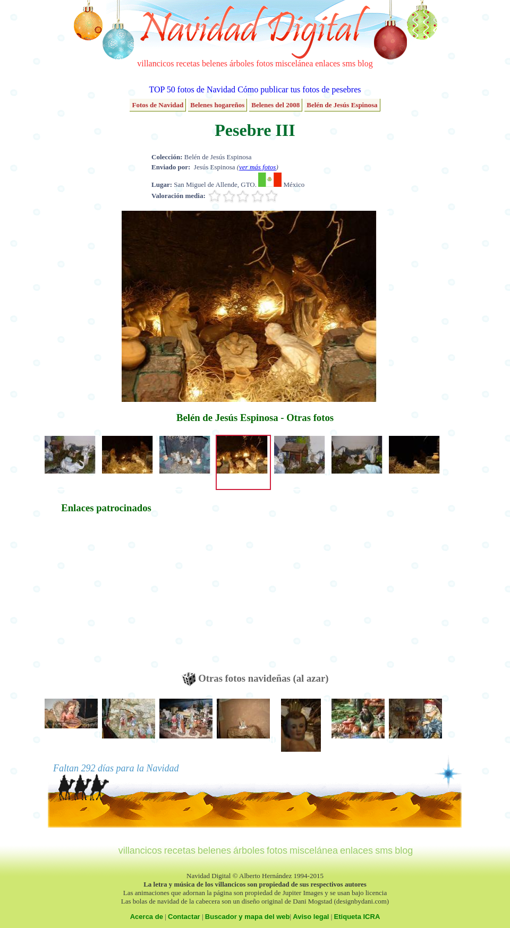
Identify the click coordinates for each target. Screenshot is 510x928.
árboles (242, 63)
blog (365, 63)
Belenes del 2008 (275, 105)
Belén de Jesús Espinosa (342, 105)
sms (348, 63)
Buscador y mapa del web (247, 917)
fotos (264, 63)
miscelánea (294, 63)
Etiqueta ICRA (357, 917)
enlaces (327, 63)
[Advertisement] (106, 597)
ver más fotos (257, 167)
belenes (214, 63)
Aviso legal (311, 917)
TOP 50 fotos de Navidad (192, 89)
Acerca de (146, 917)
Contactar (184, 917)
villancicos (155, 63)
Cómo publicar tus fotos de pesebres (299, 89)
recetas (188, 63)
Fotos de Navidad (157, 105)
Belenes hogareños (217, 105)
